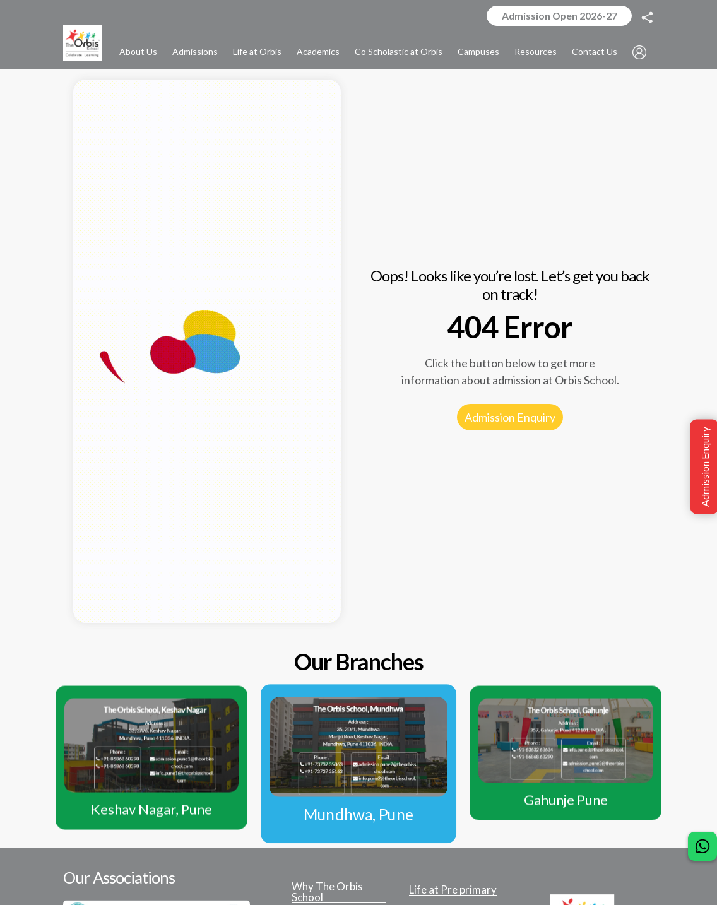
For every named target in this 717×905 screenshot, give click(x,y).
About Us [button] (138, 52)
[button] (639, 52)
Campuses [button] (478, 52)
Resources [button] (535, 52)
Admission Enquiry (510, 418)
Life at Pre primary (453, 891)
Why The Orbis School (327, 893)
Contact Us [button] (594, 52)
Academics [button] (318, 52)
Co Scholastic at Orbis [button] (398, 52)
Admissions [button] (195, 52)
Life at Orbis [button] (257, 52)
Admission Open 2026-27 (557, 16)
